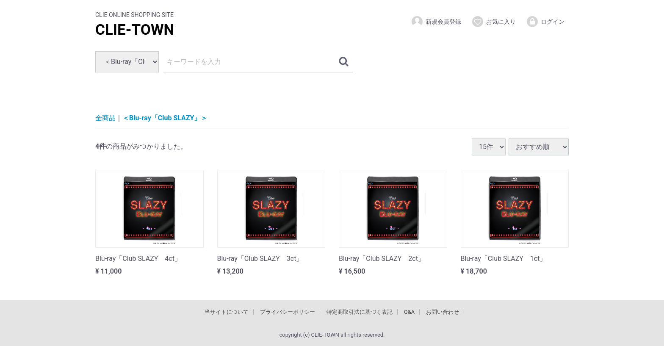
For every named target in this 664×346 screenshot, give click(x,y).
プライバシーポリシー (287, 311)
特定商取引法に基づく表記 (359, 311)
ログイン (545, 21)
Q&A (409, 311)
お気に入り (493, 21)
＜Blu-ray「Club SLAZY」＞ (165, 118)
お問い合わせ (442, 311)
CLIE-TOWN (134, 30)
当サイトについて (227, 311)
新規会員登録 (436, 21)
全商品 (105, 118)
